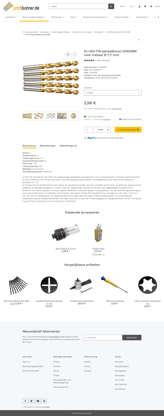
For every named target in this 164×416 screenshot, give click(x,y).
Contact (87, 366)
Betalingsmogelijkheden (33, 366)
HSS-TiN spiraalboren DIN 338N (107, 75)
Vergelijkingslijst (122, 366)
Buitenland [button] (106, 119)
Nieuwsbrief (120, 389)
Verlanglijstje (120, 371)
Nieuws (87, 361)
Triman (56, 375)
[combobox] (112, 93)
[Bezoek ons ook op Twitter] (31, 401)
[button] (139, 6)
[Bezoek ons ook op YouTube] (37, 401)
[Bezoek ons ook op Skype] (44, 401)
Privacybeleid (54, 336)
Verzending (116, 108)
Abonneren (132, 337)
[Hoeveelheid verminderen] (87, 129)
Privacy (56, 361)
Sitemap (87, 371)
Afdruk (56, 371)
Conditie (56, 366)
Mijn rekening (121, 384)
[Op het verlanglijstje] (74, 54)
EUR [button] (122, 6)
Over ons (26, 361)
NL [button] (131, 6)
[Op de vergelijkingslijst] (68, 54)
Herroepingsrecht (60, 387)
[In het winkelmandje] (25, 48)
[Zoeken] (78, 6)
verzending (46, 407)
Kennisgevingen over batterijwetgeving (62, 381)
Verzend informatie (31, 371)
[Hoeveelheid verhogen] (108, 129)
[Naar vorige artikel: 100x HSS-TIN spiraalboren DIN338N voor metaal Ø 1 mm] (138, 39)
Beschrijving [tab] (29, 146)
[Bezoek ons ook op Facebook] (25, 401)
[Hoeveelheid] (93, 129)
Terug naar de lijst (31, 32)
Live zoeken (120, 380)
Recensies (119, 361)
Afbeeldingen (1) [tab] (68, 146)
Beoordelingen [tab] (48, 146)
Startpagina (120, 375)
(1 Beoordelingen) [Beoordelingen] (97, 60)
